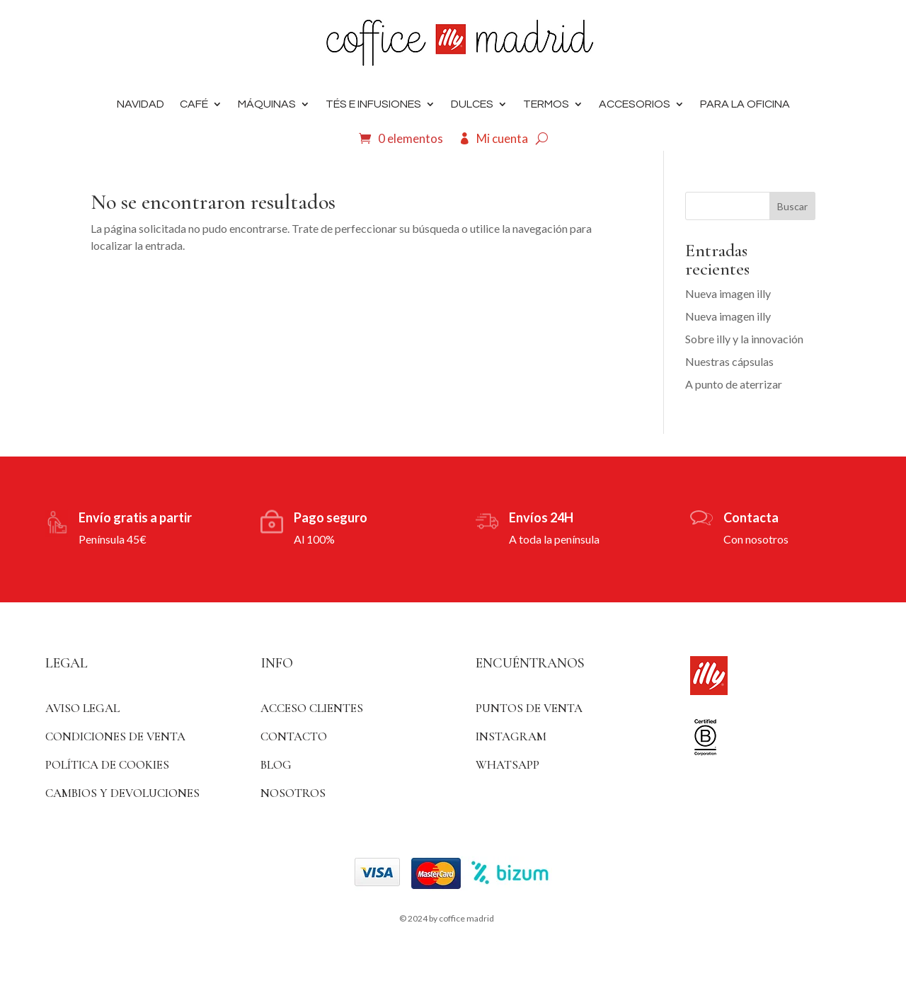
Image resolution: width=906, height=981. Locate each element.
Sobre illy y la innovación (744, 338)
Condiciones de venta (115, 736)
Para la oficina (745, 104)
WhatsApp (507, 764)
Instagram (511, 736)
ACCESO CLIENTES (311, 708)
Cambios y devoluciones (122, 793)
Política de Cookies (107, 764)
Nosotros (293, 793)
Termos (546, 104)
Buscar (792, 206)
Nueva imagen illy (728, 293)
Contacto (293, 736)
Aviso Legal (82, 708)
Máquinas (267, 104)
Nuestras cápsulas (729, 361)
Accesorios (634, 104)
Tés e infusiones (373, 104)
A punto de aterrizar (733, 384)
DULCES (472, 104)
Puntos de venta (529, 708)
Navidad (140, 104)
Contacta (751, 517)
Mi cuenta (502, 138)
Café (194, 104)
